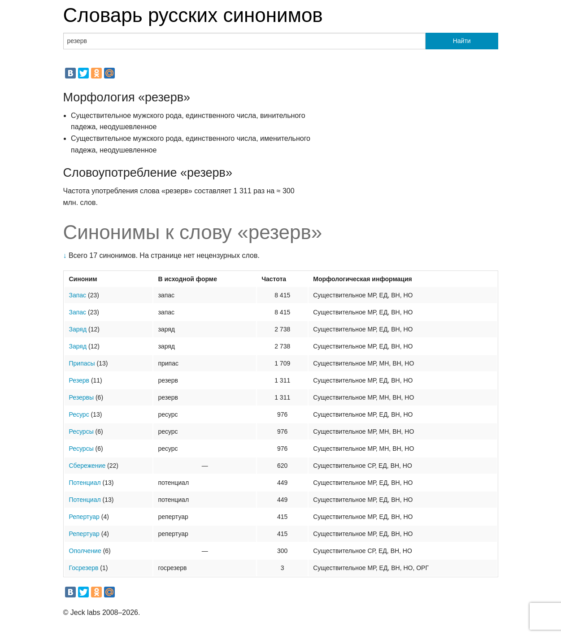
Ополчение (85, 550)
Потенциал (85, 482)
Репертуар (84, 516)
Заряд (78, 329)
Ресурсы (81, 431)
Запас (78, 295)
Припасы (82, 363)
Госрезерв (84, 567)
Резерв (79, 380)
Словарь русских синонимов (193, 15)
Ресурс (79, 414)
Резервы (81, 397)
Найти (462, 40)
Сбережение (87, 465)
